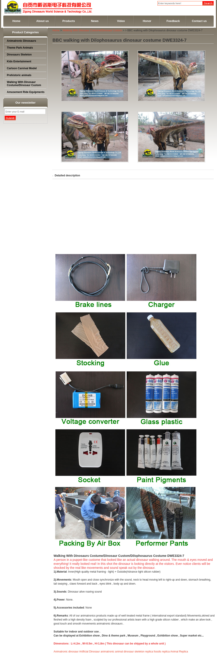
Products (68, 21)
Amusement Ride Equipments (26, 92)
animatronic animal (112, 651)
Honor (147, 21)
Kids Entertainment (19, 61)
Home (16, 21)
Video (121, 21)
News (95, 21)
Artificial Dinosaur (89, 651)
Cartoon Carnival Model (22, 68)
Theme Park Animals (20, 47)
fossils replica (162, 651)
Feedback (173, 21)
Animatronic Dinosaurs (21, 40)
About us (42, 21)
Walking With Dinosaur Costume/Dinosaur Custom (24, 84)
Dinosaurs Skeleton (19, 54)
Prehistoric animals (19, 75)
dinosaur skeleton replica (138, 651)
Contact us (199, 21)
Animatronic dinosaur (66, 651)
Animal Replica (179, 651)
